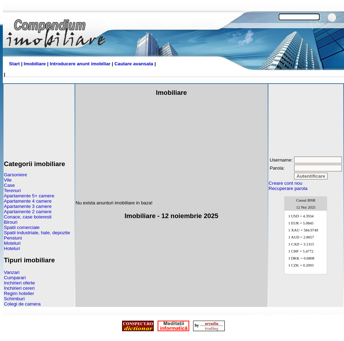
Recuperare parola (288, 188)
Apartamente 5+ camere (29, 195)
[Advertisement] (39, 119)
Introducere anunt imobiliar (80, 63)
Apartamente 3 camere (28, 206)
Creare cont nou (285, 183)
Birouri (11, 222)
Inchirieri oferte (19, 283)
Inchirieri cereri (19, 288)
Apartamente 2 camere (28, 211)
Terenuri (12, 190)
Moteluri (12, 243)
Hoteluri (12, 248)
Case (9, 185)
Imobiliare (35, 63)
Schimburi (14, 298)
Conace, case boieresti (28, 216)
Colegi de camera (22, 304)
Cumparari (15, 277)
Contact (140, 69)
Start (14, 63)
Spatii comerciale (21, 227)
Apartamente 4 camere (28, 201)
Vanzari (11, 272)
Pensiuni (13, 238)
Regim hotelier (19, 293)
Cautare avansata (133, 63)
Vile (8, 180)
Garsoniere (15, 174)
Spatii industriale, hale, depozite (37, 232)
